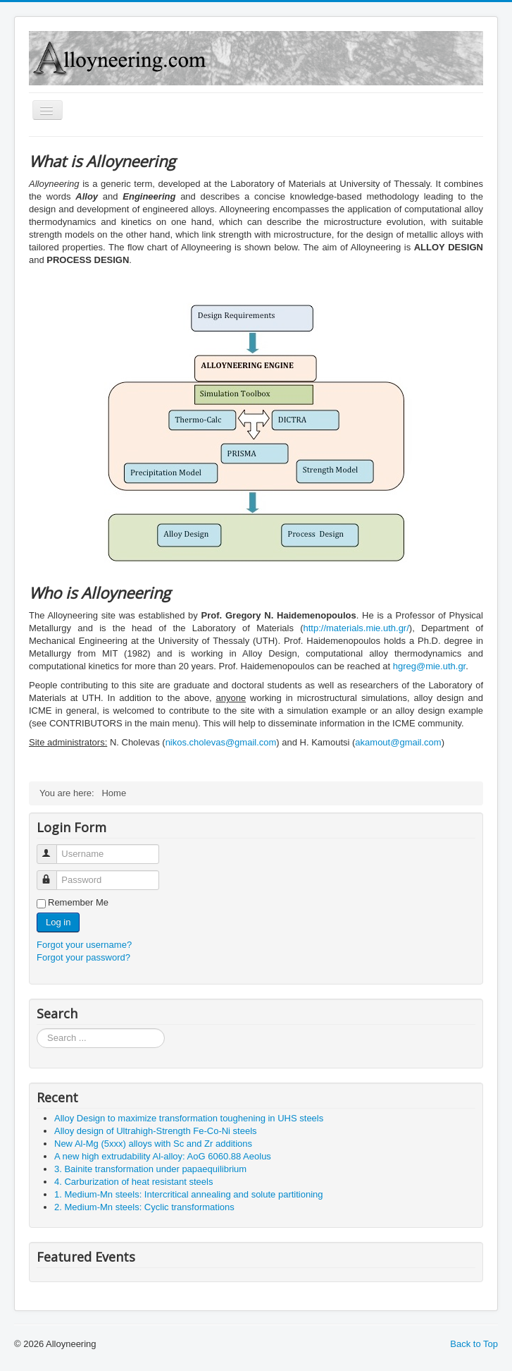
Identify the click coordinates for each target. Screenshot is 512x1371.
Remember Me (78, 902)
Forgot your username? (84, 944)
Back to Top (474, 1344)
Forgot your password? (83, 957)
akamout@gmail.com (398, 742)
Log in (58, 922)
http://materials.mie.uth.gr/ (356, 628)
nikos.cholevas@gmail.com (221, 742)
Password (53, 874)
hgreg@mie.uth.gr (429, 666)
